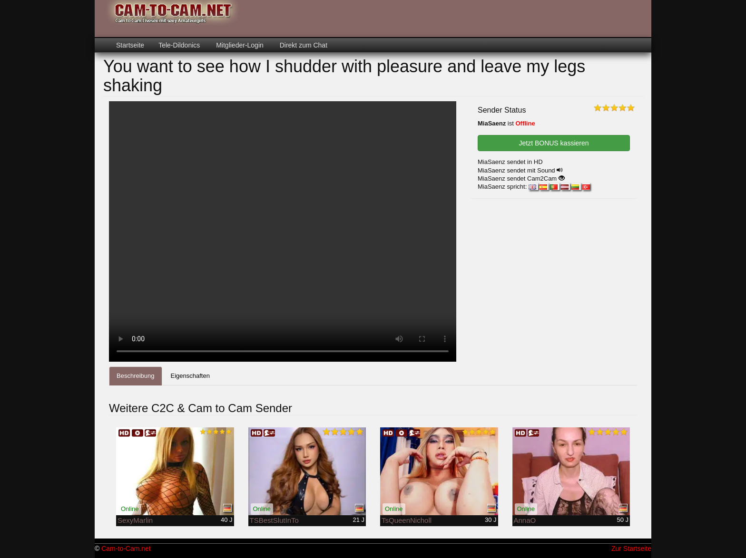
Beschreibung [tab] (136, 375)
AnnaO (525, 520)
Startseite (130, 45)
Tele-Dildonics (179, 45)
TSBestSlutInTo (274, 520)
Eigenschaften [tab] (190, 375)
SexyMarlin (135, 520)
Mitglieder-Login (239, 45)
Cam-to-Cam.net (125, 548)
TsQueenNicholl (407, 520)
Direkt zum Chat (302, 45)
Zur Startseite (631, 548)
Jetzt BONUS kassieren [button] (554, 143)
